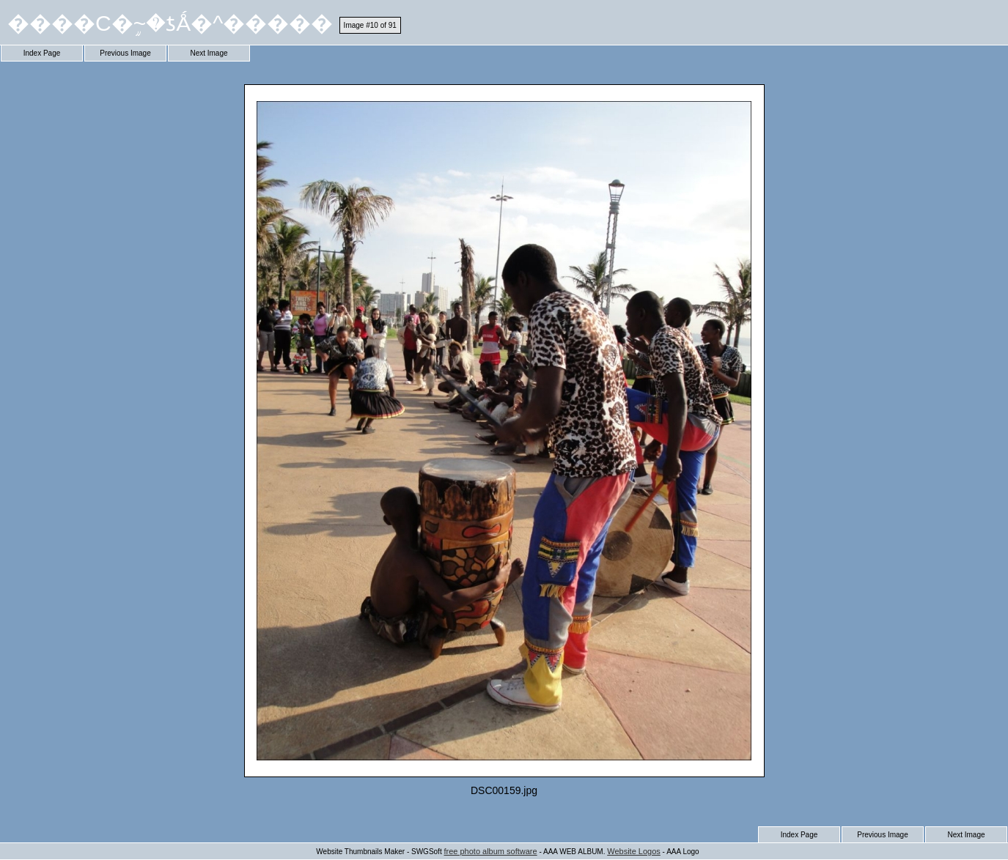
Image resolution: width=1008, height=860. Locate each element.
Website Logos (634, 851)
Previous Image (125, 53)
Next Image (208, 53)
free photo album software (490, 851)
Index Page (42, 53)
